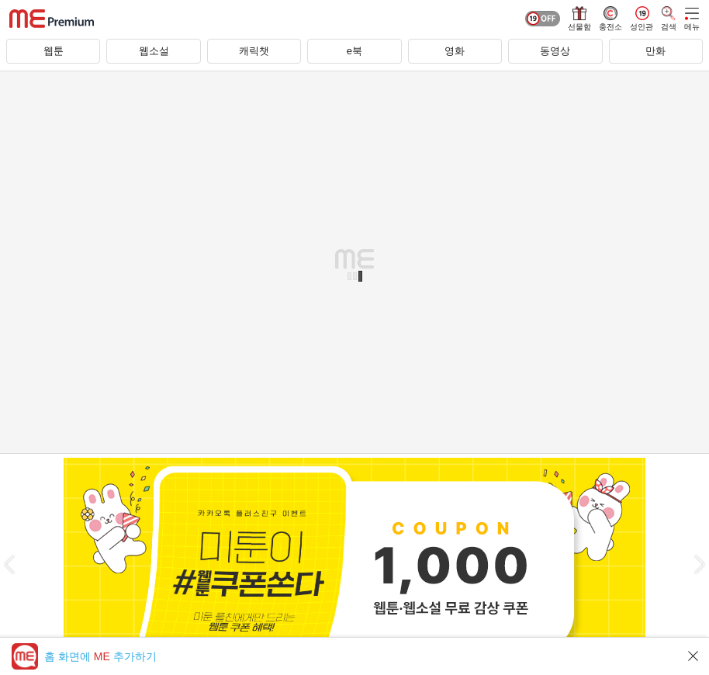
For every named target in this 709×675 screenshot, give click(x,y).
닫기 (693, 656)
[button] (9, 564)
